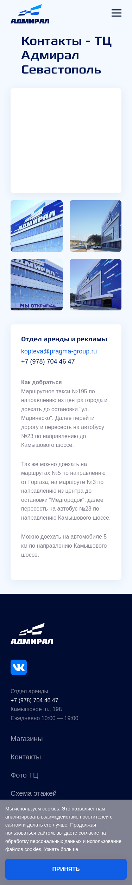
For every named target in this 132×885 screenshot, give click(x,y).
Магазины (27, 739)
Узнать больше (61, 849)
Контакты (26, 757)
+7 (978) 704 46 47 (34, 700)
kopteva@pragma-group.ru (59, 351)
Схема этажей (34, 793)
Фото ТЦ (24, 775)
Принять (66, 869)
